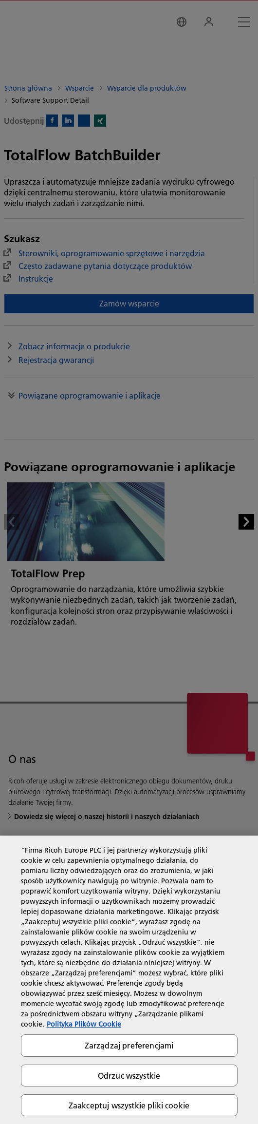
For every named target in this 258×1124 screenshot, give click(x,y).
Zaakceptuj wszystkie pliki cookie (129, 1105)
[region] (129, 980)
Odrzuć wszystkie (129, 1075)
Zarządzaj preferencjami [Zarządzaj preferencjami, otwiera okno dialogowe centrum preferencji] (129, 1045)
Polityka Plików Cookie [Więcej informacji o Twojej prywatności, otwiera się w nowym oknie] (84, 1024)
